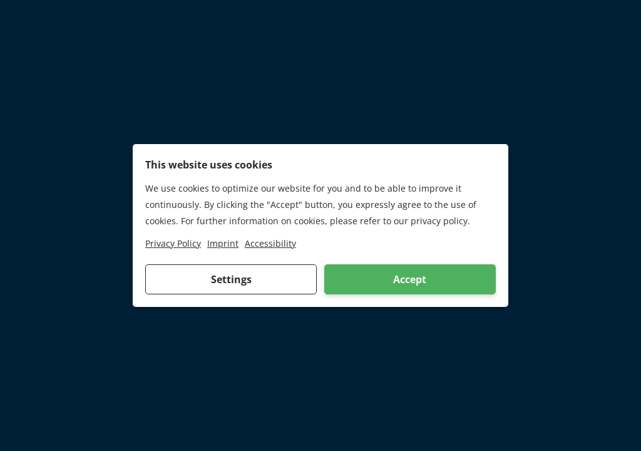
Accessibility (270, 243)
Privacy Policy (173, 243)
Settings (231, 279)
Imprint (222, 243)
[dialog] (320, 225)
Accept (409, 279)
